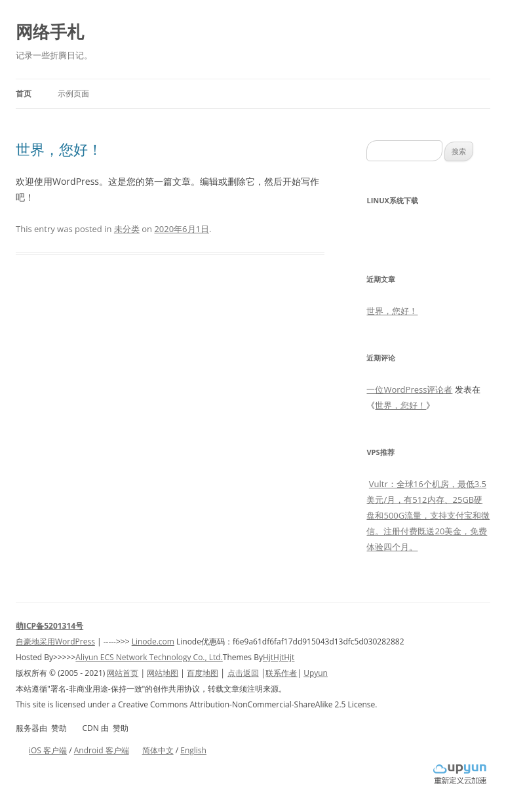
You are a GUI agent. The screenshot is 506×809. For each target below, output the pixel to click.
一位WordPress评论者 (409, 389)
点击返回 (243, 673)
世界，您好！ (59, 149)
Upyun (315, 673)
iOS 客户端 (48, 750)
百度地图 (202, 673)
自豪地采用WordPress (55, 641)
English (193, 750)
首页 (23, 93)
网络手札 (50, 31)
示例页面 (73, 93)
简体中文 (158, 750)
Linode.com (153, 641)
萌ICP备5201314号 (49, 625)
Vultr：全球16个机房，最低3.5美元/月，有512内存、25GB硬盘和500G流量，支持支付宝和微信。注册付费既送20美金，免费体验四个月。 (428, 515)
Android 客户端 (101, 750)
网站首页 (122, 673)
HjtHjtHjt (278, 657)
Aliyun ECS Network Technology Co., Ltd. (148, 657)
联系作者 (281, 673)
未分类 (127, 229)
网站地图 (162, 673)
